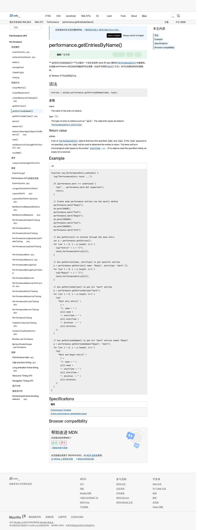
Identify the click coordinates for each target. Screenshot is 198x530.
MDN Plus (84, 502)
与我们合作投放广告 (89, 498)
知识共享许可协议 (82, 525)
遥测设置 (50, 516)
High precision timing (21, 362)
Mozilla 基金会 (46, 522)
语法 (156, 35)
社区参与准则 (77, 516)
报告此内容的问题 (86, 459)
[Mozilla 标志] (17, 517)
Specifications (161, 43)
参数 (52, 100)
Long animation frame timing (25, 367)
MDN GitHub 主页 (124, 502)
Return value (58, 130)
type (54, 116)
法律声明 (62, 516)
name (51, 106)
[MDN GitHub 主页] (10, 498)
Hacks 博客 (158, 507)
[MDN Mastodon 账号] (24, 498)
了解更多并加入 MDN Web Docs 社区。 (102, 29)
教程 (155, 498)
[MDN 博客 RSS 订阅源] (29, 498)
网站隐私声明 (35, 516)
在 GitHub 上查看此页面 (62, 459)
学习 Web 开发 (159, 488)
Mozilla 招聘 (86, 493)
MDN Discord (122, 498)
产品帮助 (84, 507)
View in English (114, 35)
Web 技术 (157, 484)
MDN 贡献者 (92, 455)
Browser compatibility (164, 47)
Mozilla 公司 (19, 522)
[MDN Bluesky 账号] (15, 498)
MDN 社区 (121, 484)
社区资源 (120, 488)
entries (52, 136)
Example (158, 39)
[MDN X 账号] (20, 498)
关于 (82, 484)
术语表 (156, 502)
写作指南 (120, 493)
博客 (82, 488)
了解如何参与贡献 (59, 447)
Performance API (18, 35)
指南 (155, 493)
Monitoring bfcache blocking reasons (25, 397)
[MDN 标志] (14, 478)
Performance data (20, 357)
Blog (144, 16)
